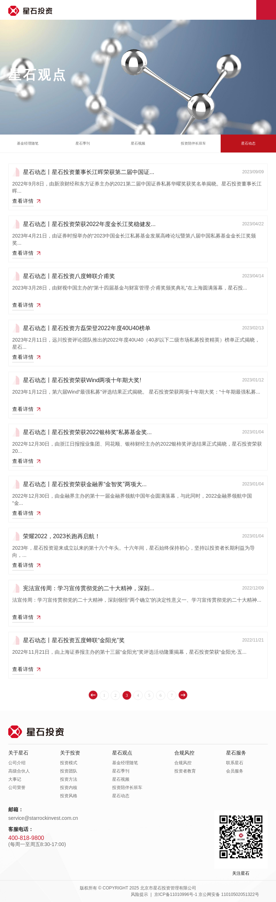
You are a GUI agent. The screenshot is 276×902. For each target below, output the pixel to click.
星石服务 (236, 753)
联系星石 (234, 762)
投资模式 (68, 762)
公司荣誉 (17, 787)
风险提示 (139, 894)
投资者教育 (185, 771)
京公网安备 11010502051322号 (228, 894)
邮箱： (15, 809)
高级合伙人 (19, 771)
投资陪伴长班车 (193, 143)
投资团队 (68, 771)
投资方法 (68, 779)
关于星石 (18, 753)
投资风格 (68, 795)
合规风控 (184, 753)
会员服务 (234, 771)
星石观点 (122, 753)
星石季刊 (82, 143)
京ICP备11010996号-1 (175, 894)
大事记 (14, 779)
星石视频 (138, 143)
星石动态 (248, 143)
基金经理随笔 (27, 143)
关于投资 (70, 753)
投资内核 (68, 787)
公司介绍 (17, 762)
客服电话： (20, 829)
